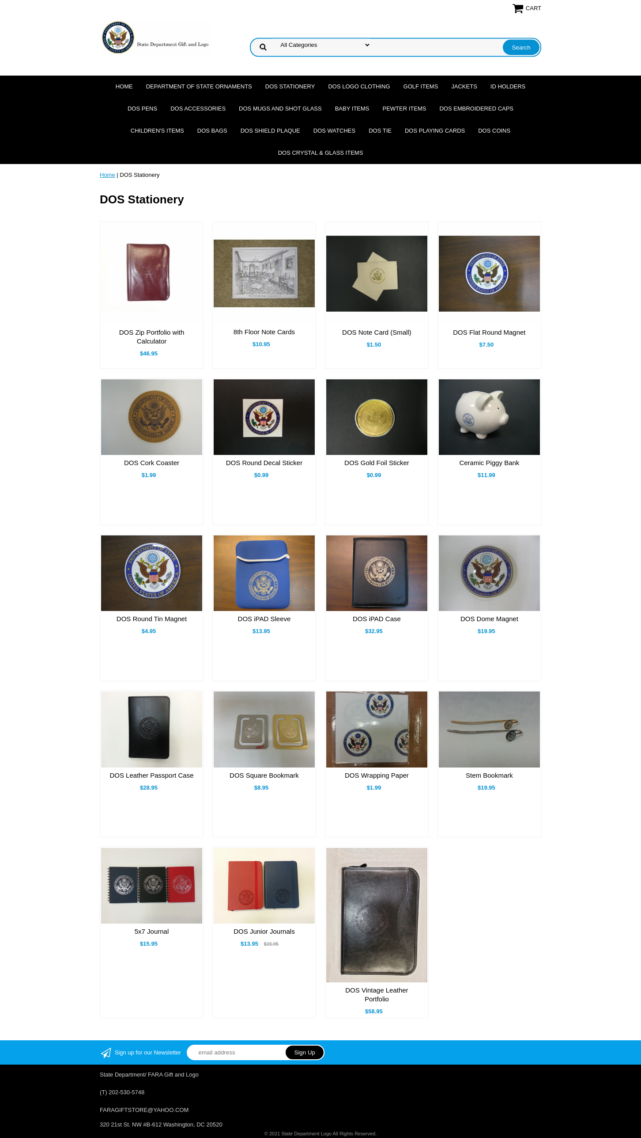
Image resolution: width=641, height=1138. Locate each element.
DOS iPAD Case (377, 618)
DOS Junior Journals (264, 931)
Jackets (464, 86)
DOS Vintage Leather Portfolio (376, 994)
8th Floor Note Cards (264, 332)
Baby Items (352, 108)
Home (124, 86)
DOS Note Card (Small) (376, 332)
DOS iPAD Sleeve (264, 618)
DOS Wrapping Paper (377, 775)
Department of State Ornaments (199, 86)
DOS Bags (212, 130)
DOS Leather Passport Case (151, 775)
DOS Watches (334, 130)
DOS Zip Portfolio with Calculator (152, 336)
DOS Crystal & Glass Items (320, 152)
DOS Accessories (198, 108)
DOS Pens (142, 108)
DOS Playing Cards (435, 130)
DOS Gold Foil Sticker (376, 462)
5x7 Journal (152, 931)
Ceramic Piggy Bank (489, 462)
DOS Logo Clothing (359, 86)
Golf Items (420, 86)
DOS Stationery (290, 86)
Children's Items (157, 130)
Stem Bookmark (489, 775)
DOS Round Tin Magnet (152, 618)
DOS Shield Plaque (270, 130)
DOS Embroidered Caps (476, 108)
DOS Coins (494, 130)
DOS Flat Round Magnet (489, 332)
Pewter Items (404, 108)
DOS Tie (380, 130)
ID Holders (507, 86)
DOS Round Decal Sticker (264, 462)
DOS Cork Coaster (151, 462)
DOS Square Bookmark (264, 775)
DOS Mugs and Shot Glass (280, 108)
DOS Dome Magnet (489, 618)
